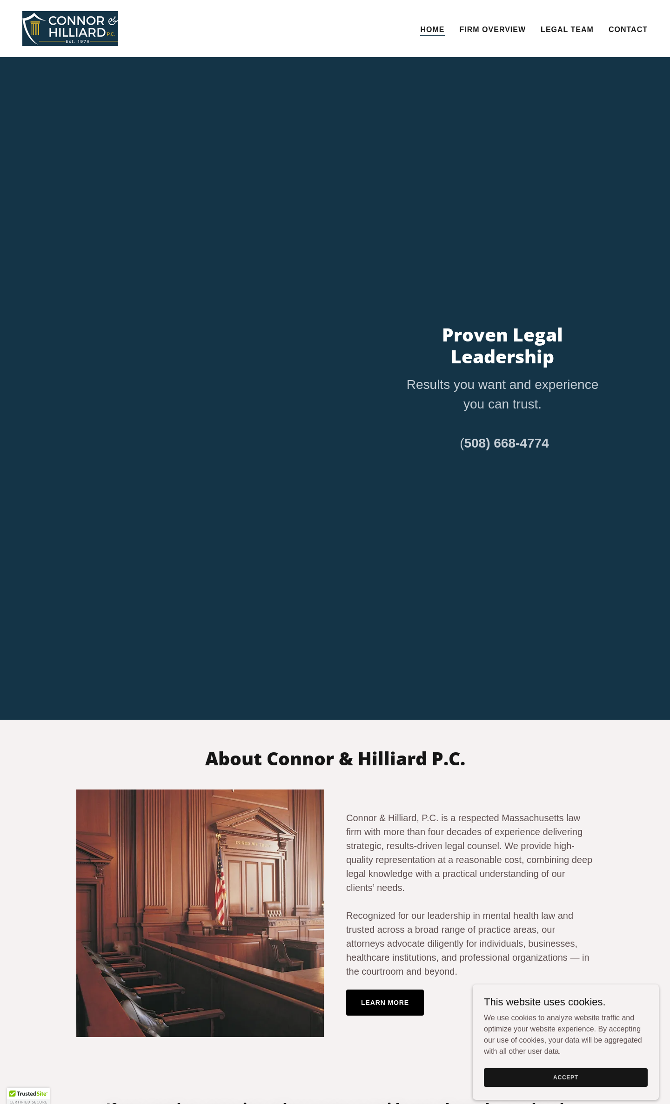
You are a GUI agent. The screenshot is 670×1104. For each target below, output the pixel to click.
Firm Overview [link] (493, 29)
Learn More (385, 1002)
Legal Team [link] (567, 29)
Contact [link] (628, 29)
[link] (70, 28)
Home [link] (432, 29)
